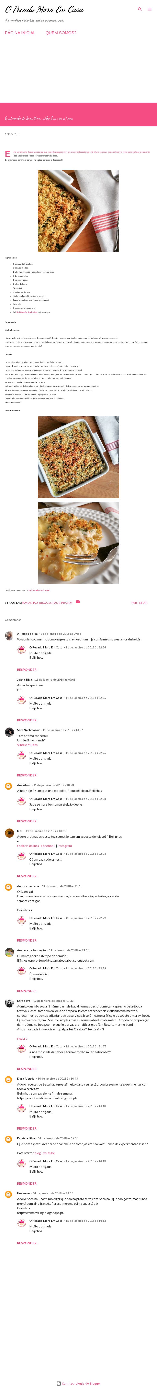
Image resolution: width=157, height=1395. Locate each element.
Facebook (48, 846)
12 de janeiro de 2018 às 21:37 (86, 1046)
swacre (22, 1038)
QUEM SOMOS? (61, 33)
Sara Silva (23, 1000)
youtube (49, 1153)
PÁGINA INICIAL (20, 33)
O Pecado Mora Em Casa (44, 9)
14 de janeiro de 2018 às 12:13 (58, 1138)
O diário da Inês (28, 846)
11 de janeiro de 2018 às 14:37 (63, 730)
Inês (20, 831)
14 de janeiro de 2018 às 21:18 (53, 1193)
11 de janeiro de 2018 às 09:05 (55, 679)
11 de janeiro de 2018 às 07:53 (61, 633)
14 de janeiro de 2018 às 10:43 (57, 1078)
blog (38, 1153)
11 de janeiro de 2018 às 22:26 (86, 647)
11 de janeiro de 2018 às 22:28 (86, 798)
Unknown (23, 1193)
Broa (43, 602)
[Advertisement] (78, 74)
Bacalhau (30, 602)
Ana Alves (23, 785)
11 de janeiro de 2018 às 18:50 (46, 831)
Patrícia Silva (26, 1138)
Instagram (65, 846)
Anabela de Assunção (31, 950)
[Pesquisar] (139, 7)
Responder (26, 669)
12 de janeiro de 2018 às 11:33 (53, 1000)
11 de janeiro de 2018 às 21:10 (69, 950)
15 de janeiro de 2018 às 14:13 (86, 1106)
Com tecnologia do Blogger (78, 1383)
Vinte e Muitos (27, 745)
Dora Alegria (25, 1078)
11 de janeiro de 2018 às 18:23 (53, 785)
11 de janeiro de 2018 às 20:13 (62, 886)
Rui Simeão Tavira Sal (26, 312)
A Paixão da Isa (27, 633)
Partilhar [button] (139, 602)
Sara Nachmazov (28, 730)
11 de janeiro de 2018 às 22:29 (86, 918)
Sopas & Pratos (60, 602)
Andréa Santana (28, 886)
